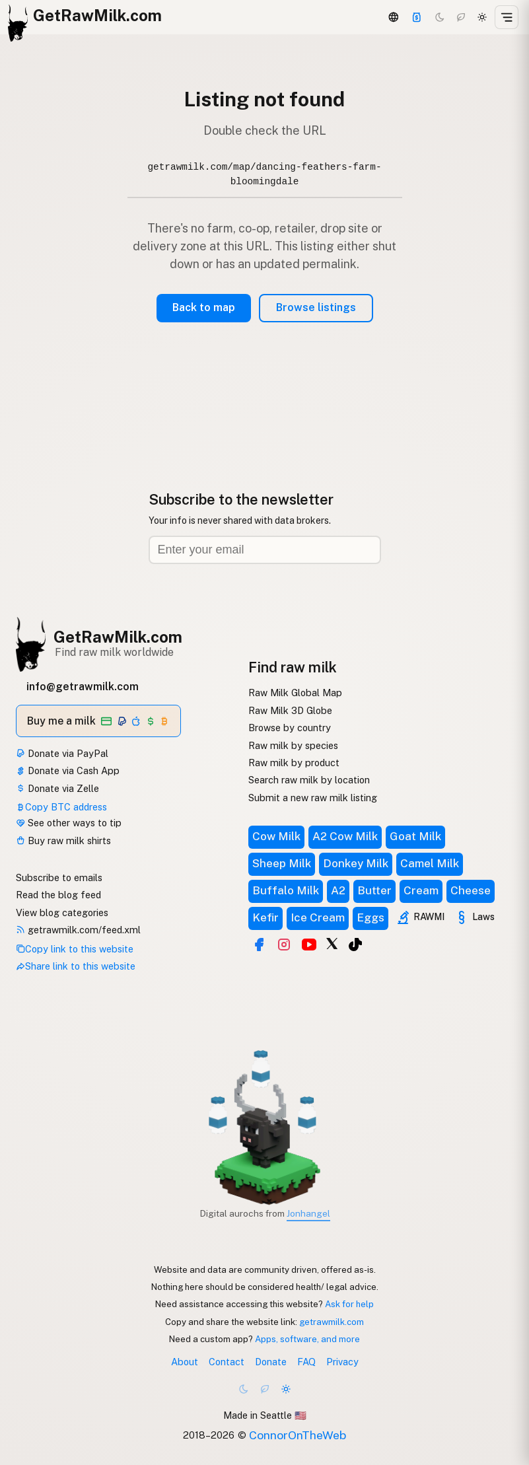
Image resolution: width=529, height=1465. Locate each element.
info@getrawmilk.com (82, 686)
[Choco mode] (461, 17)
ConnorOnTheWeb (297, 1435)
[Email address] (265, 550)
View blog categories (62, 912)
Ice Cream (318, 917)
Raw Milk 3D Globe (290, 710)
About (184, 1361)
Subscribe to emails (59, 877)
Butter (374, 890)
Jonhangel (308, 1213)
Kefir (265, 917)
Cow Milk (276, 836)
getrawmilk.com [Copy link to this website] (331, 1321)
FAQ (306, 1361)
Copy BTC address (61, 806)
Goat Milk (415, 836)
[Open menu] (506, 17)
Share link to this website (75, 966)
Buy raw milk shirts (63, 840)
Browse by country (289, 727)
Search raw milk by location (309, 779)
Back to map (203, 307)
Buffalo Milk (285, 890)
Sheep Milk (281, 863)
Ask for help (349, 1304)
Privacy (342, 1361)
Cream (421, 890)
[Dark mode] (439, 17)
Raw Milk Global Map (295, 692)
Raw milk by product (293, 762)
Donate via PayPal (62, 753)
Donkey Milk (355, 863)
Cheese (470, 890)
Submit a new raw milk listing (312, 797)
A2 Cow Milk (345, 836)
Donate (271, 1361)
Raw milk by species (293, 745)
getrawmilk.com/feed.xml (78, 929)
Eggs (370, 917)
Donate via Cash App (68, 770)
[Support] (416, 17)
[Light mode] (482, 17)
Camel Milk (429, 863)
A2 (338, 890)
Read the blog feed (58, 894)
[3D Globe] (393, 17)
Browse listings (316, 307)
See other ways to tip (69, 822)
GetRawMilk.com (117, 636)
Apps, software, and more (307, 1339)
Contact (226, 1361)
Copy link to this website (74, 948)
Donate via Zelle (57, 788)
